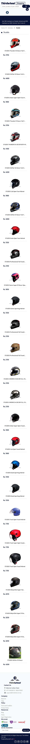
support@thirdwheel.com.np (13, 692)
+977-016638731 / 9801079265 (14, 690)
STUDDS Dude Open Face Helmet (15, 238)
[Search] (15, 730)
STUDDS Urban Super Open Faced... (15, 426)
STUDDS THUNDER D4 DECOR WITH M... (15, 144)
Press (2, 714)
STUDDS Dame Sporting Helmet (15, 308)
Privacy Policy (5, 708)
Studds (18, 28)
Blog (2, 712)
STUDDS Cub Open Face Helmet (15, 191)
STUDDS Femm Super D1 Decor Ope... (15, 285)
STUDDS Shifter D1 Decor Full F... (15, 215)
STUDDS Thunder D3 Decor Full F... (15, 51)
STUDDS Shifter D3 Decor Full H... (15, 74)
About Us (3, 698)
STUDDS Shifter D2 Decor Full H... (15, 168)
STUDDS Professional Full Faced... (15, 261)
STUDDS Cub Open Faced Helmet (15, 449)
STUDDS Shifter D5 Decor (15, 660)
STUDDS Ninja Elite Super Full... (15, 590)
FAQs (2, 701)
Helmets (10, 28)
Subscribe (26, 730)
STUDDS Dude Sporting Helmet (15, 472)
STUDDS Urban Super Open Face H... (15, 97)
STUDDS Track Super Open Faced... (15, 543)
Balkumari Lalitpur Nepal (12, 688)
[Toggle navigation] (3, 18)
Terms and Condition (6, 705)
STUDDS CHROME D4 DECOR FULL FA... (15, 402)
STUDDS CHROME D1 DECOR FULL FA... (15, 379)
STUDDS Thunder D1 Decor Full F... (15, 121)
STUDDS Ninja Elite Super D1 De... (15, 613)
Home (3, 28)
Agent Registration (6, 717)
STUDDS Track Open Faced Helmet (15, 519)
